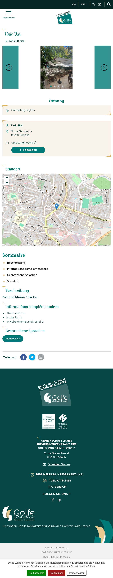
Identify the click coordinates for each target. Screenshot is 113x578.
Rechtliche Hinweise (56, 557)
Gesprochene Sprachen (22, 275)
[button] (57, 206)
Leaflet (96, 245)
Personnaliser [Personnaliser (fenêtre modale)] (76, 573)
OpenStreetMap (105, 245)
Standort (13, 281)
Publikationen (57, 480)
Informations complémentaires (27, 268)
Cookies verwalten (56, 547)
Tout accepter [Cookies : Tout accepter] (36, 573)
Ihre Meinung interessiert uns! (57, 474)
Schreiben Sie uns (56, 464)
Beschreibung (16, 262)
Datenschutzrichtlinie (56, 552)
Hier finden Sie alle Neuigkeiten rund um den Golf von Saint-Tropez (46, 517)
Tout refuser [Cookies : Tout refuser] (56, 573)
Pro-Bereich (57, 486)
